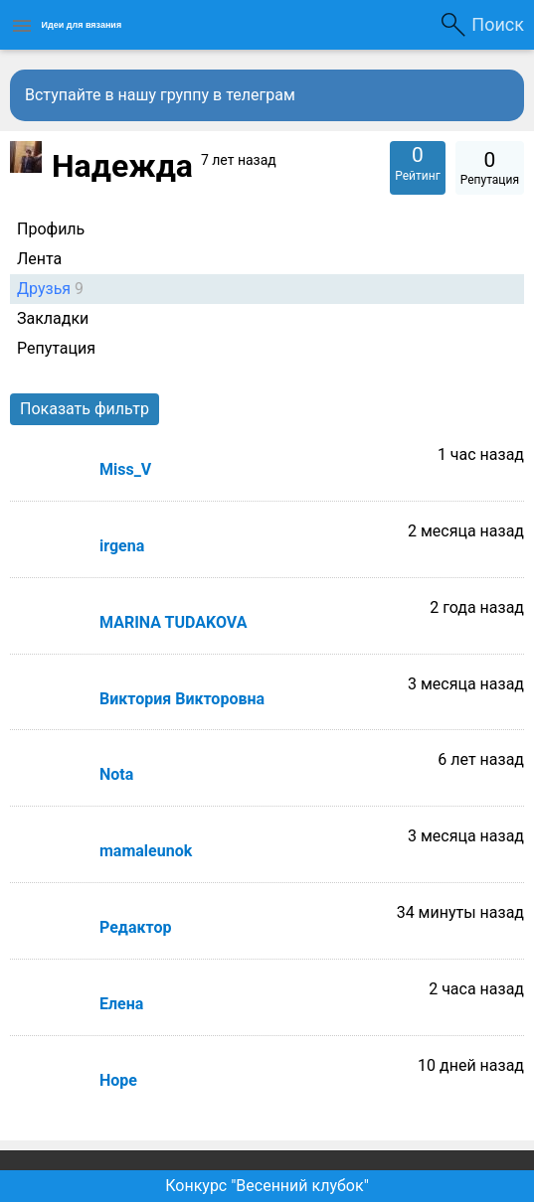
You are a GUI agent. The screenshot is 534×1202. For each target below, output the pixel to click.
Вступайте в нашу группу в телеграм (160, 94)
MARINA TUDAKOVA (173, 622)
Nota (116, 774)
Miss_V (125, 469)
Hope (118, 1080)
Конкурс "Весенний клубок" (267, 1185)
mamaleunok (145, 850)
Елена (121, 1003)
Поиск (497, 24)
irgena (121, 545)
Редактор (135, 927)
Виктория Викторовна (182, 698)
